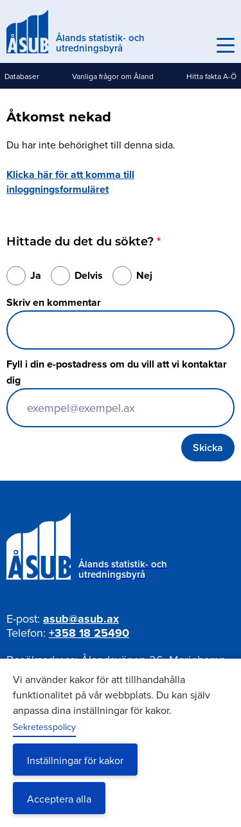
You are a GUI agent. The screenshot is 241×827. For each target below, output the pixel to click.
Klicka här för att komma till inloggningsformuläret (70, 182)
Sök (197, 45)
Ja (35, 275)
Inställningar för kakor (75, 760)
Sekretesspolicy (44, 726)
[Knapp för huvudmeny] (226, 45)
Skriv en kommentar (53, 302)
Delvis (89, 275)
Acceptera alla (59, 799)
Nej (144, 275)
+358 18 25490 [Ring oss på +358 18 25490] (89, 633)
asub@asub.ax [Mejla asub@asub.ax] (81, 618)
